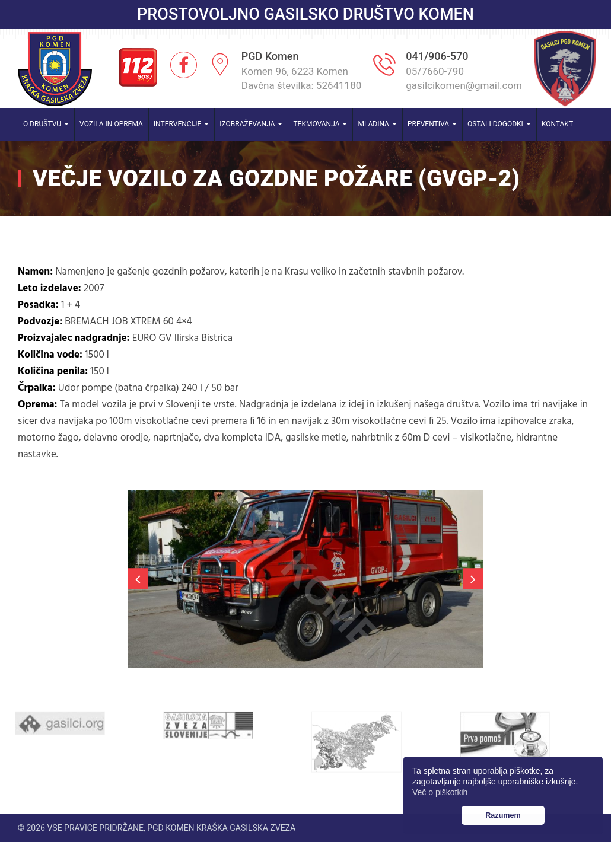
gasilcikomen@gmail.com (464, 85)
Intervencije (181, 124)
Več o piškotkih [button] (439, 792)
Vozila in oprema (111, 124)
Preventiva (432, 124)
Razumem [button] (503, 815)
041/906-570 (437, 56)
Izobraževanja (250, 124)
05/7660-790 (435, 71)
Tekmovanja (320, 124)
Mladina (377, 124)
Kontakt (557, 124)
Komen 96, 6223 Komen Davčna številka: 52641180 (301, 78)
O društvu (46, 124)
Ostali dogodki (499, 124)
